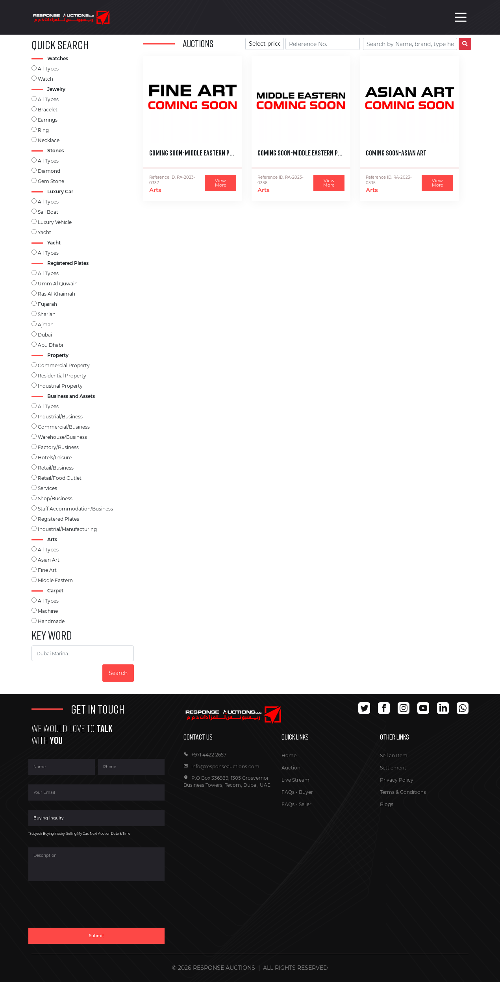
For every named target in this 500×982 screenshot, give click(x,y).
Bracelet (47, 110)
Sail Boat (48, 212)
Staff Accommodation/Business (75, 509)
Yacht (44, 232)
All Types (48, 69)
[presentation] (88, 909)
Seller (305, 804)
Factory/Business (58, 447)
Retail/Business (56, 468)
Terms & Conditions (403, 792)
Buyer (306, 792)
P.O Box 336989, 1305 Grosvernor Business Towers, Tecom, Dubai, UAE (226, 781)
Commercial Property (64, 365)
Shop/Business (55, 498)
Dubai (45, 335)
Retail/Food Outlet (59, 478)
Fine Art (47, 570)
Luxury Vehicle (55, 222)
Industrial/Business (60, 417)
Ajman (46, 324)
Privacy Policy (396, 780)
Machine (48, 611)
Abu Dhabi (50, 345)
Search (118, 673)
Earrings (47, 120)
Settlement (393, 768)
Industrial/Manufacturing (67, 529)
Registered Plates (58, 519)
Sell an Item (393, 755)
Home (288, 755)
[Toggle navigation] (461, 17)
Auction (290, 768)
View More (220, 183)
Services (47, 488)
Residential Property (62, 376)
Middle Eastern (55, 580)
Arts (155, 190)
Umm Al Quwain (58, 284)
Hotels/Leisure (55, 457)
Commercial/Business (64, 427)
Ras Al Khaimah (56, 294)
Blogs (386, 804)
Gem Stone (51, 181)
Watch (45, 79)
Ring (43, 130)
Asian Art (48, 560)
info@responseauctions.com (221, 766)
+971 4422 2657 (204, 755)
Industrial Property (60, 386)
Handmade (51, 621)
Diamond (49, 171)
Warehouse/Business (62, 437)
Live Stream (295, 780)
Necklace (48, 140)
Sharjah (47, 314)
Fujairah (47, 304)
